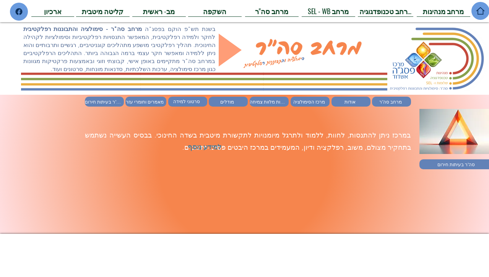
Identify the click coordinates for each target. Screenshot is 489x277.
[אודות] (350, 102)
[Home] (19, 12)
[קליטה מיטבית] (103, 11)
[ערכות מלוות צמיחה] (269, 102)
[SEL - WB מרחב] (328, 11)
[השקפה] (215, 11)
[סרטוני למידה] (187, 102)
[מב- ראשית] (159, 11)
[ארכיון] (52, 11)
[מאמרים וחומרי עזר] (145, 102)
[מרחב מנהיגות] (443, 11)
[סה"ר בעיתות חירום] (104, 102)
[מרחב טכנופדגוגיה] (385, 11)
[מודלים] (228, 102)
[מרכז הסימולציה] (310, 102)
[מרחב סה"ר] (272, 11)
